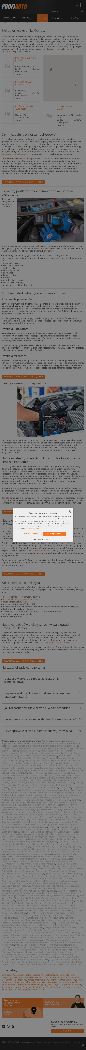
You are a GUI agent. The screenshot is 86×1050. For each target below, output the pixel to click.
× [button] (70, 512)
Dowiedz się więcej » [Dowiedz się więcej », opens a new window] (31, 528)
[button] (43, 539)
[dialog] (43, 525)
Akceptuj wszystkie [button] (54, 534)
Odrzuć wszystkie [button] (31, 534)
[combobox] (70, 510)
